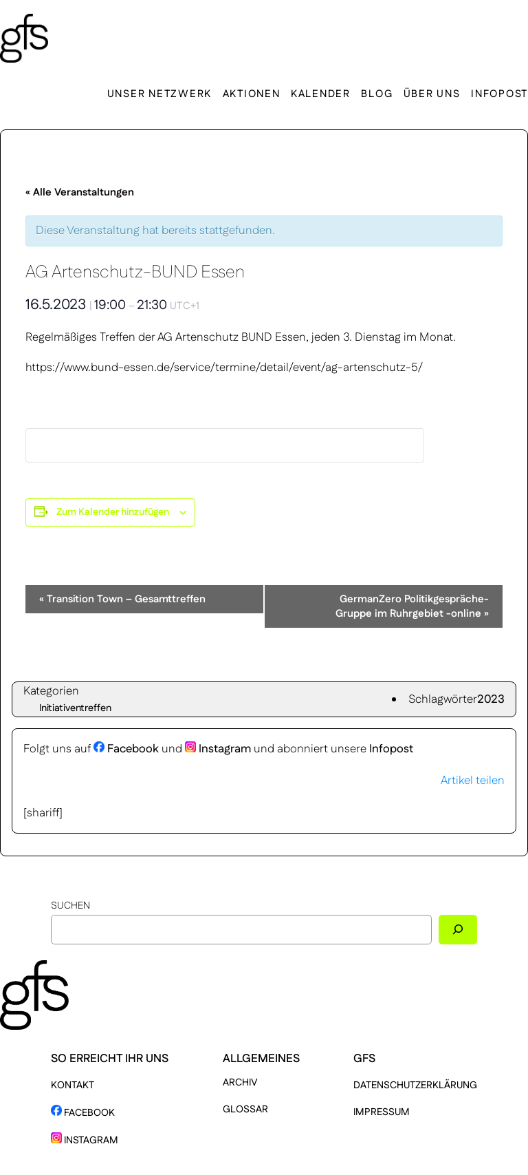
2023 (491, 699)
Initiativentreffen (75, 708)
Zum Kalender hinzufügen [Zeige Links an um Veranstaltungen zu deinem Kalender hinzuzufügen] (112, 512)
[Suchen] (458, 929)
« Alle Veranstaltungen (79, 192)
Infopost (391, 749)
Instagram (218, 749)
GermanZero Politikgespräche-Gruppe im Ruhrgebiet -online (412, 606)
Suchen (70, 906)
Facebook (126, 749)
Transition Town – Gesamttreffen (122, 599)
